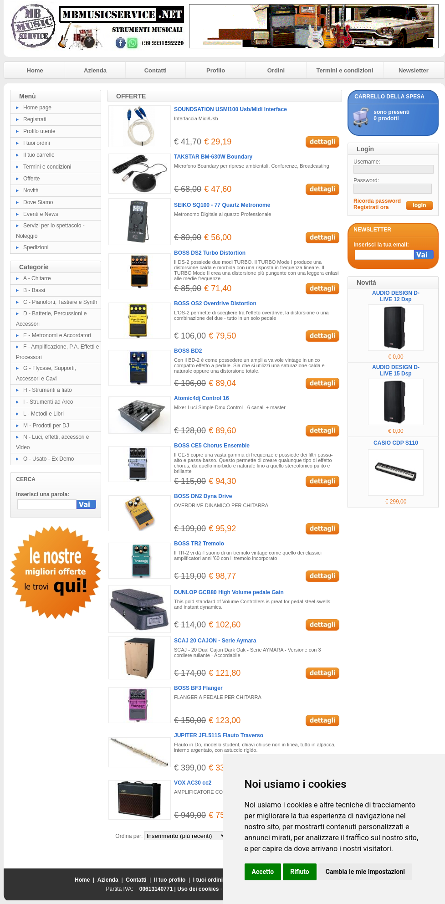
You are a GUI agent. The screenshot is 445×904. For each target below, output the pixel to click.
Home (35, 70)
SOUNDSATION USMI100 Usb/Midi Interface (230, 109)
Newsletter (414, 70)
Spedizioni (35, 247)
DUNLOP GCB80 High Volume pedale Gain (229, 592)
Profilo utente (39, 131)
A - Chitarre (37, 278)
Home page (37, 107)
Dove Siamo (38, 202)
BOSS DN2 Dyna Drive (203, 496)
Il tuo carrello (39, 155)
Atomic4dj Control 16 (201, 398)
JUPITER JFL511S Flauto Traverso (218, 735)
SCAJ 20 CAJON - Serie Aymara (215, 640)
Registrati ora (371, 207)
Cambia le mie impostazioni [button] (365, 871)
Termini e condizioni (345, 70)
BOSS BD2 (188, 351)
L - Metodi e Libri (43, 414)
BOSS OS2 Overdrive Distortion (215, 303)
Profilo (215, 70)
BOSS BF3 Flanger (198, 688)
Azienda (95, 70)
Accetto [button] (263, 871)
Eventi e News (40, 214)
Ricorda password (377, 201)
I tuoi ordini (36, 143)
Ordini (276, 70)
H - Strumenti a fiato (47, 390)
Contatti (155, 70)
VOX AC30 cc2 (192, 783)
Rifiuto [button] (299, 871)
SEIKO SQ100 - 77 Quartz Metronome (222, 205)
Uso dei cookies (198, 889)
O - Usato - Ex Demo (48, 459)
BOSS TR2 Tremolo (199, 543)
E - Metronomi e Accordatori (57, 335)
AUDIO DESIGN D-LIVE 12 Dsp (395, 296)
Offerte (31, 178)
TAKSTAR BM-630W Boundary (213, 157)
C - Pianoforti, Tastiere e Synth (60, 302)
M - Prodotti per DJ (46, 425)
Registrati (34, 119)
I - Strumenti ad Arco (48, 402)
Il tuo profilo (169, 880)
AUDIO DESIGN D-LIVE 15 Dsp (395, 370)
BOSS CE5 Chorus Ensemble (212, 445)
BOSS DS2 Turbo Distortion (210, 253)
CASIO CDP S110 (395, 443)
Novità (31, 190)
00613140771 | (158, 889)
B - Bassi (34, 290)
